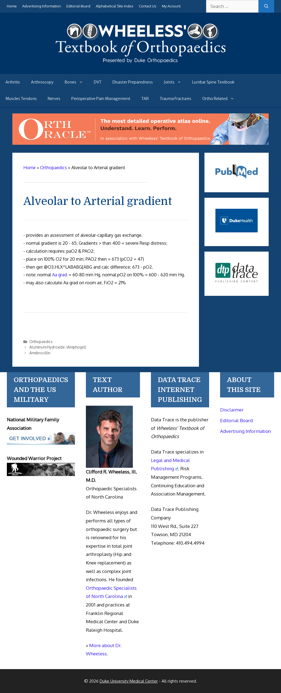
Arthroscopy (42, 82)
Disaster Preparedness (133, 82)
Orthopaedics (41, 341)
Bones (76, 82)
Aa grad (59, 274)
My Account (171, 6)
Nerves (54, 98)
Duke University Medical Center (129, 681)
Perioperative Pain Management (100, 98)
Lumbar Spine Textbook (213, 82)
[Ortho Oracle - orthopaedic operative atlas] (140, 143)
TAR (145, 98)
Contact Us (147, 6)
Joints (175, 82)
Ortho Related (221, 98)
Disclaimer (232, 410)
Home (12, 6)
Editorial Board (78, 6)
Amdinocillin (39, 352)
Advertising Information (41, 6)
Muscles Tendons (21, 98)
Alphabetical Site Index (114, 6)
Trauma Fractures (175, 98)
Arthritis (12, 82)
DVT (98, 82)
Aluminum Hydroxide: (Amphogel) (57, 347)
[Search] (266, 6)
